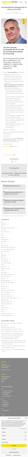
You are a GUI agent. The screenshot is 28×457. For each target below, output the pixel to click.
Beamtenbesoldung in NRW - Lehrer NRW (10, 337)
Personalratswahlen (6, 276)
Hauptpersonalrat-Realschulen (8, 249)
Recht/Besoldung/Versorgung (8, 282)
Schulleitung (4, 286)
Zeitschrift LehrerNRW (6, 313)
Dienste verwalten (5, 442)
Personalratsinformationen (7, 274)
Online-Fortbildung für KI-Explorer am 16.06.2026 (11, 329)
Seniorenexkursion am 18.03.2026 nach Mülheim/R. (12, 323)
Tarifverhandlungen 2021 (7, 301)
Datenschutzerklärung (17, 455)
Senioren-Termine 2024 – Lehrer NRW (9, 345)
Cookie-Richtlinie (8, 455)
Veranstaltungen (5, 307)
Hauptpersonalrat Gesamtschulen (9, 247)
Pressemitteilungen (6, 280)
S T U (3, 284)
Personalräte (4, 272)
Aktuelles (4, 224)
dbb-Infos (4, 400)
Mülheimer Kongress (6, 268)
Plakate (3, 278)
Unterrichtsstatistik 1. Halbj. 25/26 (8, 327)
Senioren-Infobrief (5, 294)
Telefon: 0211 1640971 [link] (5, 369)
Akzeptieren (14, 445)
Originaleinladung (6, 146)
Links (3, 415)
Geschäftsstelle (5, 245)
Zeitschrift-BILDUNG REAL (7, 315)
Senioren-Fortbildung (6, 292)
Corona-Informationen (6, 396)
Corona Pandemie (5, 231)
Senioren (4, 288)
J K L (2, 253)
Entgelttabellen (5, 404)
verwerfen (14, 448)
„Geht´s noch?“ (5, 325)
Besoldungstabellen (6, 392)
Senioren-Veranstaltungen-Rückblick (9, 298)
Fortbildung (4, 241)
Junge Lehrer (4, 255)
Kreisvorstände (5, 261)
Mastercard (4, 266)
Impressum (3, 379)
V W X (3, 305)
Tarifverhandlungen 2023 (7, 303)
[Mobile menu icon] (25, 2)
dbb (3, 235)
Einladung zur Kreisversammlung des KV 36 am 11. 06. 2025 (13, 201)
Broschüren (4, 229)
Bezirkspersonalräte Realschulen (8, 227)
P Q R (3, 270)
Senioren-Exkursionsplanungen (8, 290)
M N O (3, 264)
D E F (3, 233)
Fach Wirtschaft (5, 239)
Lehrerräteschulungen (6, 262)
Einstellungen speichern (14, 452)
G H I (3, 243)
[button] (26, 418)
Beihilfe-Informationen (7, 391)
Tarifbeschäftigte (5, 299)
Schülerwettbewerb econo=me (12, 186)
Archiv (3, 225)
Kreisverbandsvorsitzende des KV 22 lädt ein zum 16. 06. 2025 (13, 193)
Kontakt (3, 257)
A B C (3, 222)
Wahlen (3, 309)
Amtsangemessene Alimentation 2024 (10, 338)
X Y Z (3, 311)
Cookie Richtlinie (4, 378)
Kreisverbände (10, 154)
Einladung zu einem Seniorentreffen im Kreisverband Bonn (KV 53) (14, 209)
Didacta (3, 237)
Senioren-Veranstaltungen (7, 296)
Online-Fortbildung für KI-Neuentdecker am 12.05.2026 (13, 331)
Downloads (5, 402)
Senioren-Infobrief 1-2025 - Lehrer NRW (10, 333)
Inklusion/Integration (6, 251)
